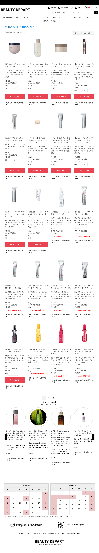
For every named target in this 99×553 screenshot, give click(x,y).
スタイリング (45, 17)
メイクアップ (91, 17)
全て (6, 27)
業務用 (45, 21)
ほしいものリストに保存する (14, 104)
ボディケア (67, 17)
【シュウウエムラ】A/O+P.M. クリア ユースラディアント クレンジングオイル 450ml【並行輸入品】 (38, 446)
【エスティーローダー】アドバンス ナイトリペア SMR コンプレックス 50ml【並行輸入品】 (60, 451)
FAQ (78, 533)
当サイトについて (24, 533)
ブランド (25, 17)
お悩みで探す (7, 17)
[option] (16, 435)
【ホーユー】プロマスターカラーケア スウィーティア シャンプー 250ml (15, 447)
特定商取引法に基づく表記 (56, 533)
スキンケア (56, 17)
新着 (17, 17)
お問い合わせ (71, 533)
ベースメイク (78, 17)
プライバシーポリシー (39, 533)
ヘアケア (34, 17)
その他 (53, 21)
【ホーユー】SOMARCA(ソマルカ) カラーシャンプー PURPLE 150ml (83, 441)
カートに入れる (14, 97)
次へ (53, 398)
